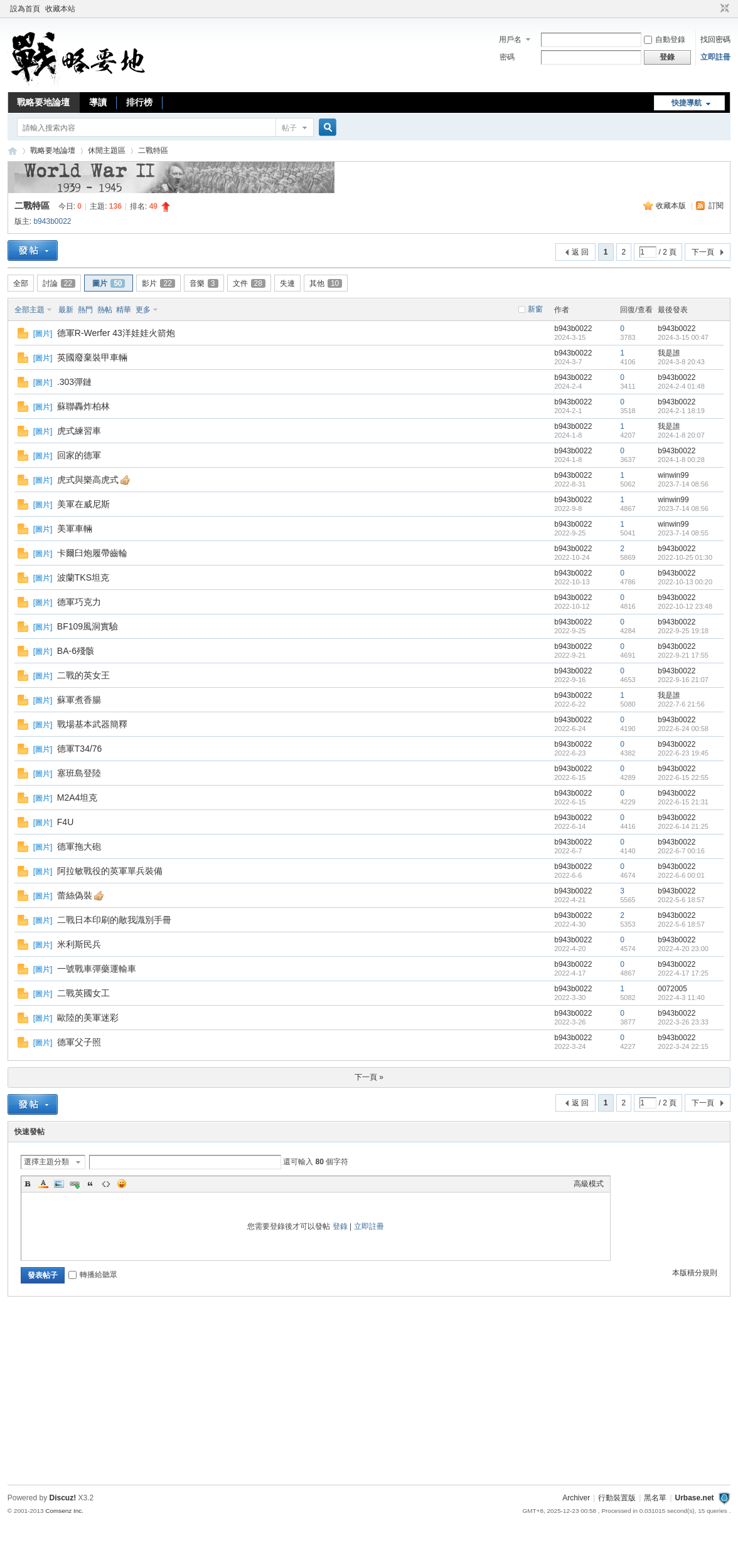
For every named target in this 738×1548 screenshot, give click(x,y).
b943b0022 (52, 221)
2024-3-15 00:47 (683, 337)
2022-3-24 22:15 (683, 1046)
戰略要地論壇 (43, 102)
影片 (158, 283)
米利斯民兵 (79, 944)
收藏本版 (672, 205)
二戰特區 (153, 150)
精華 (123, 309)
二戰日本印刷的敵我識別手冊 (114, 920)
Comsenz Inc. (64, 1510)
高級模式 (589, 1183)
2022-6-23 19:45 (683, 753)
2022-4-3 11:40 (681, 997)
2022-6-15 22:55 (683, 777)
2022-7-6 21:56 (681, 704)
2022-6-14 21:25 (683, 826)
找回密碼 (715, 39)
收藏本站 (60, 8)
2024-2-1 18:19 (681, 410)
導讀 (98, 102)
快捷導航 (686, 102)
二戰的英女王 (83, 675)
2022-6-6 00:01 (681, 875)
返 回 (580, 252)
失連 (287, 283)
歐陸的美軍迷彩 (88, 1018)
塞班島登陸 (79, 773)
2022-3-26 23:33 (683, 1022)
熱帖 (104, 309)
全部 (20, 283)
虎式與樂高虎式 (88, 480)
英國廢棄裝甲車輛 (92, 357)
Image (59, 1183)
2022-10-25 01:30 (685, 557)
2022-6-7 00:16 (681, 851)
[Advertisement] (369, 1394)
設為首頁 (25, 8)
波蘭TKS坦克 (83, 577)
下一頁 (703, 252)
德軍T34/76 (79, 749)
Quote (90, 1183)
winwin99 (673, 475)
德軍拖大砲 (79, 846)
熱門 (85, 309)
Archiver (576, 1497)
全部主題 (29, 309)
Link (74, 1183)
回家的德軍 (79, 455)
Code (106, 1183)
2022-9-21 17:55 (683, 655)
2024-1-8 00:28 (681, 459)
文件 (249, 283)
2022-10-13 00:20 (685, 582)
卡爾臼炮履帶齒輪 (92, 553)
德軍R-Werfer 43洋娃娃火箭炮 (116, 333)
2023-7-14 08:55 (683, 533)
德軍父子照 (79, 1042)
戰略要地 (13, 151)
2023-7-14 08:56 (683, 484)
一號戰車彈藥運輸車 (96, 969)
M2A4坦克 (77, 797)
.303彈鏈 (74, 382)
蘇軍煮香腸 (79, 700)
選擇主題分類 (46, 1161)
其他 (325, 283)
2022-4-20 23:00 (683, 948)
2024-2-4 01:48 (681, 386)
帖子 (289, 128)
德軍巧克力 (79, 602)
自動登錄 (664, 39)
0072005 (672, 988)
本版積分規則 (694, 1272)
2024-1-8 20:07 (681, 435)
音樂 (204, 283)
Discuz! (62, 1497)
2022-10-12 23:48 (685, 606)
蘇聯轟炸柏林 (83, 406)
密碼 (507, 57)
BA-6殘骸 (75, 651)
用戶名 (510, 39)
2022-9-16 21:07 (683, 679)
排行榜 (139, 102)
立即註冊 (715, 57)
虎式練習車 (79, 431)
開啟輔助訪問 (713, 8)
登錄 (340, 1226)
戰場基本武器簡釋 (92, 724)
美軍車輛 (74, 529)
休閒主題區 (107, 150)
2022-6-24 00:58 (683, 728)
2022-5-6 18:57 (681, 899)
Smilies (121, 1183)
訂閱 (716, 205)
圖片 (108, 283)
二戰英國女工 (83, 993)
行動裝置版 (617, 1497)
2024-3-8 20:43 (681, 362)
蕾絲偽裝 (74, 895)
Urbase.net (694, 1497)
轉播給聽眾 (92, 1274)
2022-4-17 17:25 (683, 973)
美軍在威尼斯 (83, 504)
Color (43, 1183)
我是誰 (669, 353)
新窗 (535, 309)
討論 (59, 283)
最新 (65, 309)
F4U (65, 822)
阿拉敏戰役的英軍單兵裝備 (110, 871)
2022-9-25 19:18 (683, 630)
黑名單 (655, 1497)
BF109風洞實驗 (87, 626)
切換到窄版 (723, 8)
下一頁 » (369, 1077)
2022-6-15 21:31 (683, 802)
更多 (143, 309)
